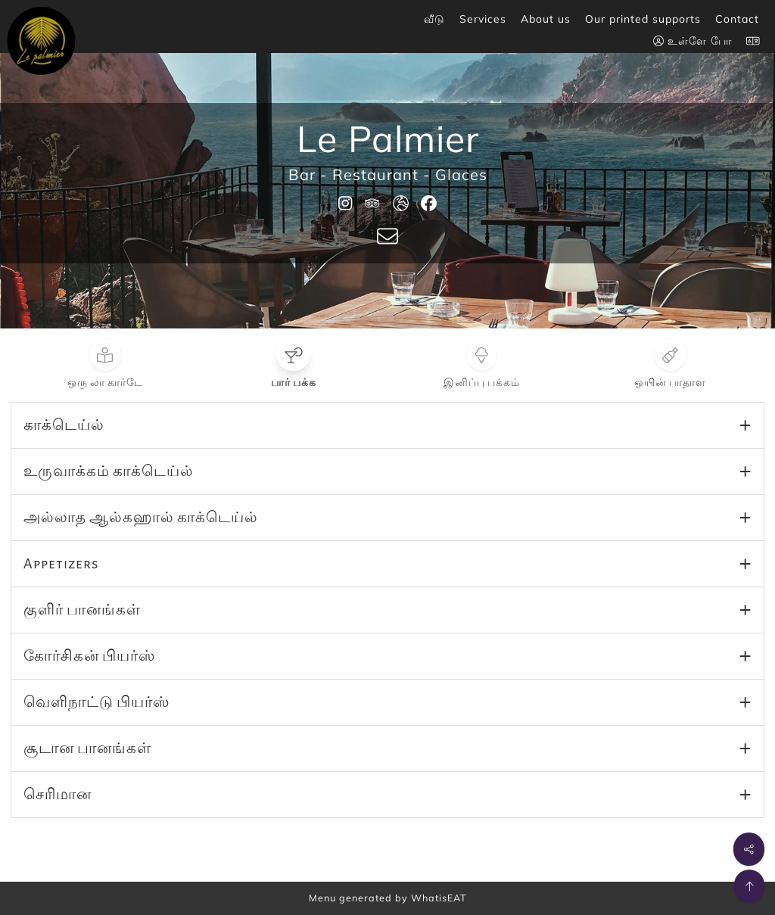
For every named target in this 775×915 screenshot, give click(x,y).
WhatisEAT (439, 898)
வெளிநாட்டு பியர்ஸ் (96, 702)
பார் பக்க (293, 383)
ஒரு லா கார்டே (105, 383)
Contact (737, 19)
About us (546, 19)
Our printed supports (643, 19)
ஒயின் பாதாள (670, 383)
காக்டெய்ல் (63, 425)
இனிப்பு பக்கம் (482, 383)
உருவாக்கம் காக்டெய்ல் (108, 471)
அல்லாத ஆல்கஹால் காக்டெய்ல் (140, 517)
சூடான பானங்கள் (87, 748)
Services (482, 19)
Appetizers (61, 563)
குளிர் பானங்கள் (82, 610)
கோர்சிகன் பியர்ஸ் (89, 656)
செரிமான (57, 794)
